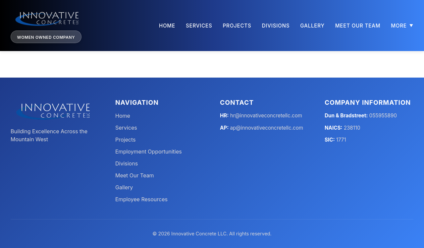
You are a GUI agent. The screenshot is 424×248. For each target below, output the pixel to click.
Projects (237, 26)
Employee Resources (141, 199)
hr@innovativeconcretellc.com (266, 116)
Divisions (276, 26)
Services (199, 26)
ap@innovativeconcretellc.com (266, 128)
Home (167, 26)
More (402, 26)
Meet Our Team (358, 26)
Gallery (312, 26)
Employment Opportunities (148, 152)
